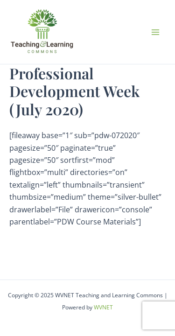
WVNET (103, 307)
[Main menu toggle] (155, 32)
